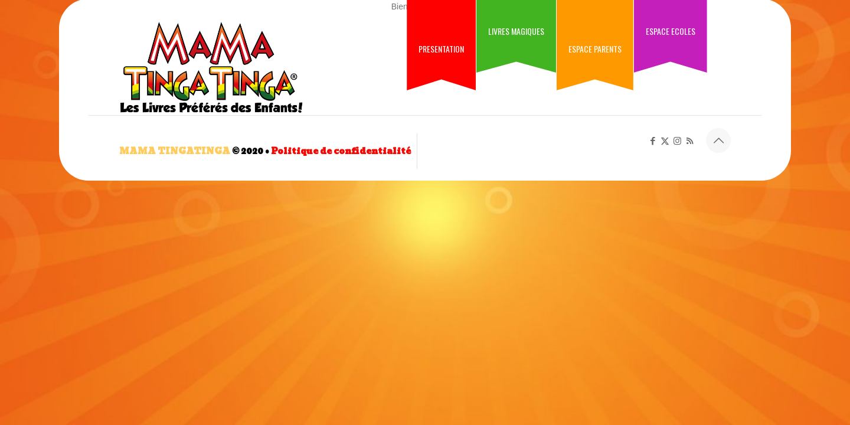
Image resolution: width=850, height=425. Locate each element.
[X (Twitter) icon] (665, 141)
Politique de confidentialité (341, 151)
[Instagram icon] (677, 141)
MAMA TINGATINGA (174, 151)
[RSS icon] (689, 141)
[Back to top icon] (718, 140)
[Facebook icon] (652, 141)
